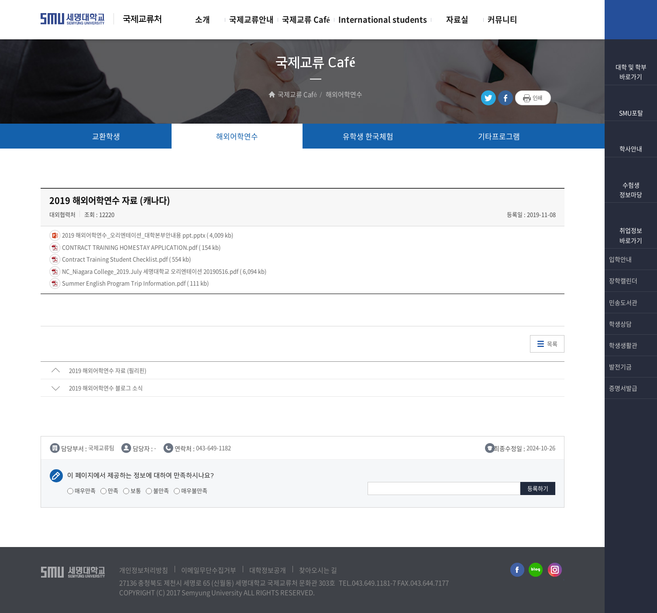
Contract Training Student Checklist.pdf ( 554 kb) (126, 259)
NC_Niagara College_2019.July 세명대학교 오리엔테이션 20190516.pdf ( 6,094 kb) (163, 271)
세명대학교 (73, 18)
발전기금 (631, 367)
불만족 (157, 490)
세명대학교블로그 (535, 571)
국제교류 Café (306, 19)
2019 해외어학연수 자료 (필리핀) (107, 370)
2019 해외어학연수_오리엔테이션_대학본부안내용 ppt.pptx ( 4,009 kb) (147, 235)
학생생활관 (631, 345)
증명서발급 (631, 388)
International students (382, 19)
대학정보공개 (267, 570)
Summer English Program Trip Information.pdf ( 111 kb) (135, 283)
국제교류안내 (251, 19)
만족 (109, 490)
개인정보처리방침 (143, 570)
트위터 (488, 98)
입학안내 (631, 259)
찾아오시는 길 (318, 570)
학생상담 (631, 324)
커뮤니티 (502, 19)
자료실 (457, 19)
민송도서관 (631, 302)
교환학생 (106, 136)
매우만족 (81, 490)
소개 (202, 19)
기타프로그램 (499, 136)
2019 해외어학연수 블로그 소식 (106, 388)
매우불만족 (190, 490)
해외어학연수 (237, 136)
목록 (552, 343)
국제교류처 (142, 19)
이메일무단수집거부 (208, 570)
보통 (132, 490)
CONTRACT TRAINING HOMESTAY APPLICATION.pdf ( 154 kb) (140, 246)
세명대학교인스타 (555, 571)
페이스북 (505, 98)
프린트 (533, 98)
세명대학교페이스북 (516, 571)
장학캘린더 (631, 280)
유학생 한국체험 (368, 136)
